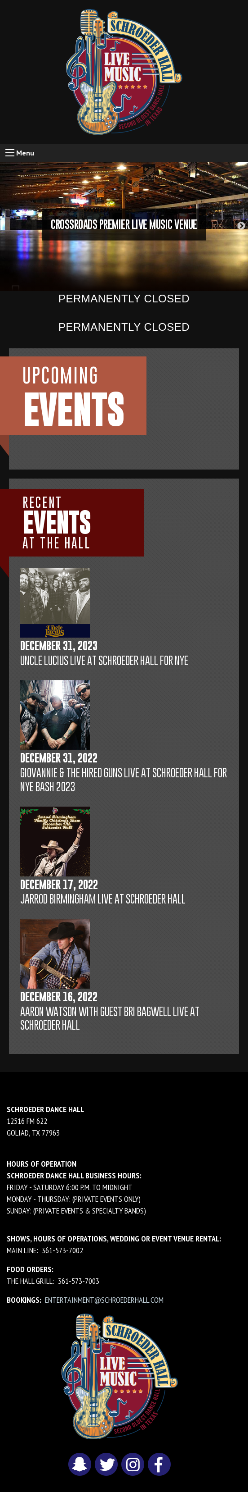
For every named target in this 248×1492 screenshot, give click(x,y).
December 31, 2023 (58, 645)
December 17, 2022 (59, 884)
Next (241, 226)
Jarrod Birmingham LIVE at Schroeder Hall (103, 898)
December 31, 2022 (58, 757)
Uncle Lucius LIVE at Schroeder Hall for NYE (104, 660)
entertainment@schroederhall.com (104, 1300)
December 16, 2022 (58, 996)
